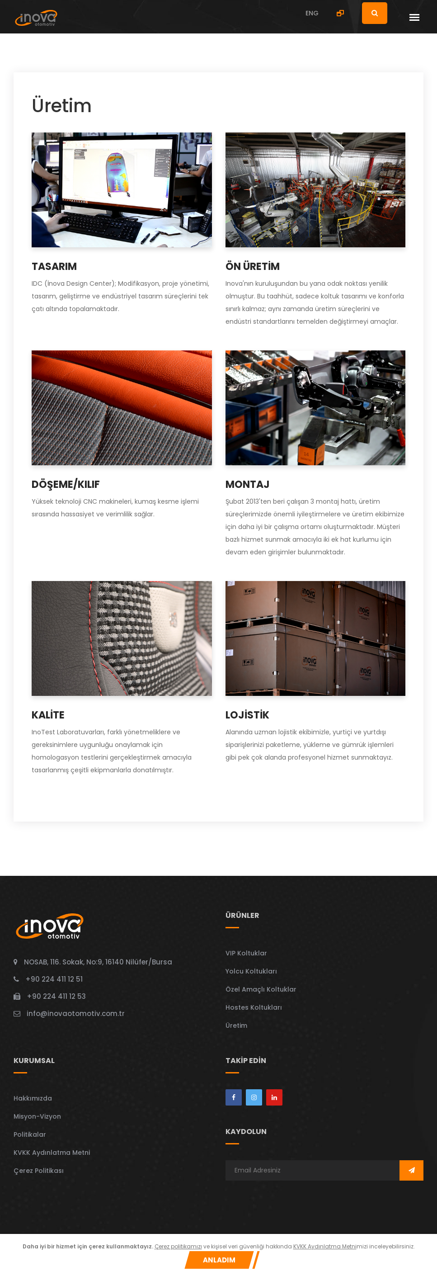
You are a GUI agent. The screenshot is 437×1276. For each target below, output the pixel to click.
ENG (312, 13)
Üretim (236, 1025)
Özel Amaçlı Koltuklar (261, 989)
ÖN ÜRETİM (253, 267)
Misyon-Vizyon (37, 1116)
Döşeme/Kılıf (66, 484)
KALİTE (48, 715)
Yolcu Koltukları (251, 971)
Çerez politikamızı (178, 1246)
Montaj (248, 484)
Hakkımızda (33, 1098)
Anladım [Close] (219, 1260)
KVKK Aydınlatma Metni (52, 1152)
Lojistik (247, 715)
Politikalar (30, 1134)
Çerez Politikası (39, 1170)
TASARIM (54, 267)
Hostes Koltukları (254, 1007)
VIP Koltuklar (246, 953)
